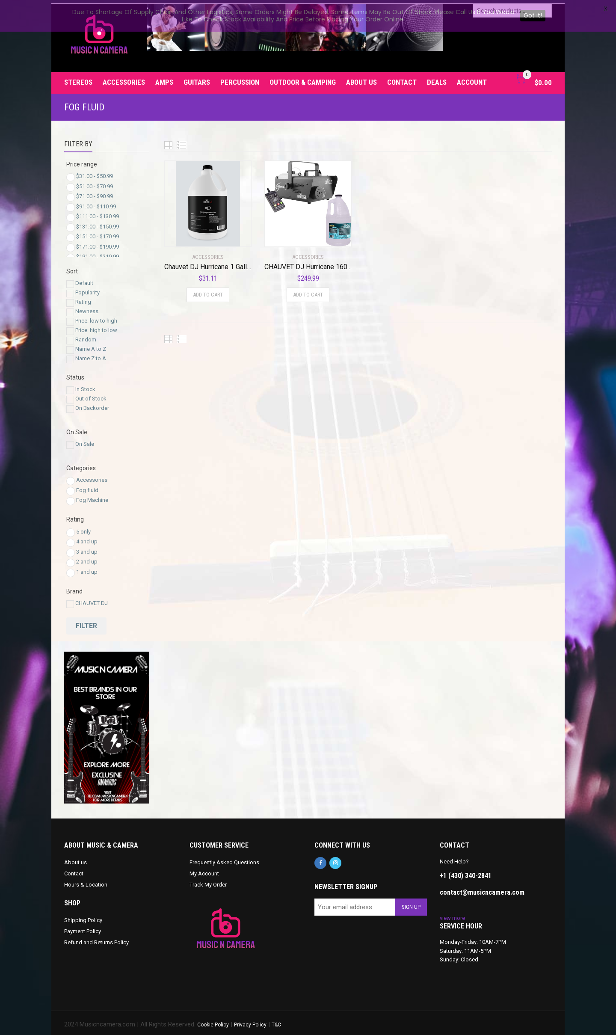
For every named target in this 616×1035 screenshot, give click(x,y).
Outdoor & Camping (303, 78)
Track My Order (208, 881)
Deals (437, 78)
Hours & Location (85, 881)
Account (472, 78)
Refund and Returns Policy (96, 939)
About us (361, 78)
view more (452, 914)
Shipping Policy (83, 916)
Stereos (78, 78)
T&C (276, 1021)
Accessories (124, 78)
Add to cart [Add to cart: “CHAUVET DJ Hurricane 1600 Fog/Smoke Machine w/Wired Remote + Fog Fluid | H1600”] (308, 291)
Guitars (197, 78)
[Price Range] (70, 174)
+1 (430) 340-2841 (466, 872)
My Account (204, 870)
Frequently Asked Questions (224, 859)
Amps (164, 78)
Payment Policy (82, 928)
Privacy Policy (250, 1021)
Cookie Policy (213, 1021)
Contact (402, 78)
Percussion (239, 78)
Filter (86, 623)
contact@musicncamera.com (482, 889)
